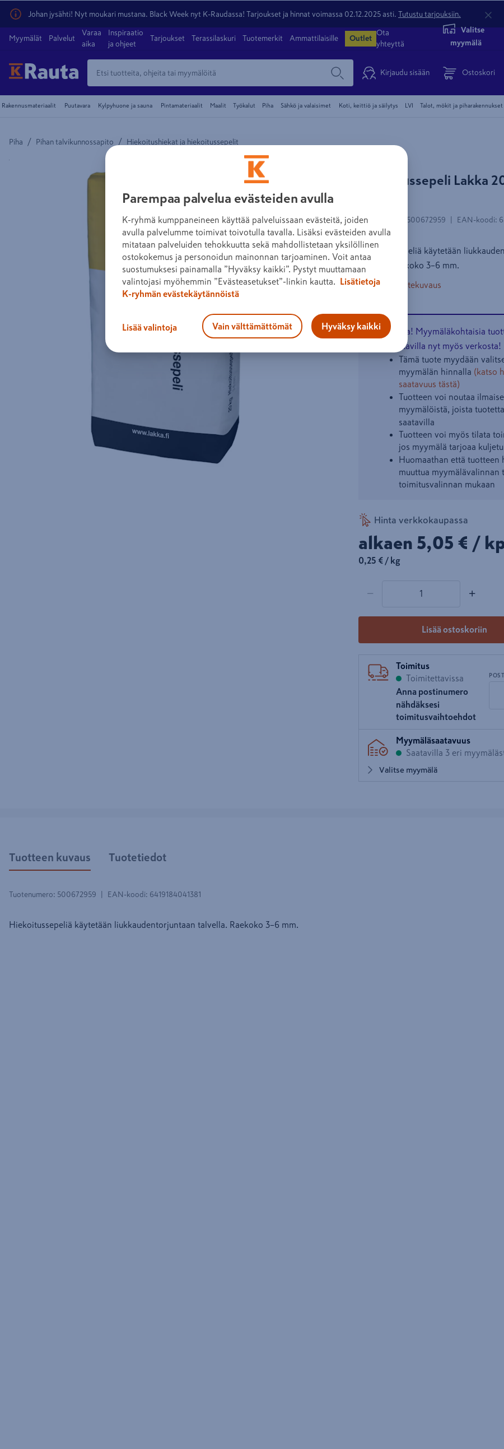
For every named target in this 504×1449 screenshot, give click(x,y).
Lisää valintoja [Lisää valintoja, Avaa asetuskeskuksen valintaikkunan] (149, 327)
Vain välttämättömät (252, 326)
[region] (256, 248)
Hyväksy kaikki (351, 326)
